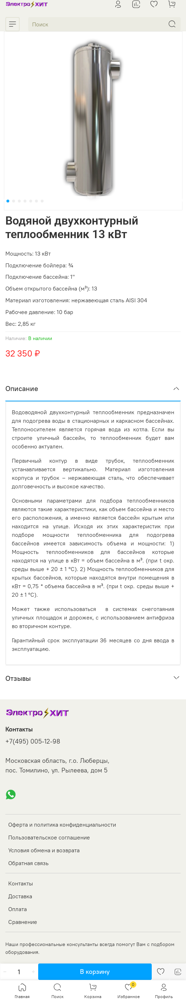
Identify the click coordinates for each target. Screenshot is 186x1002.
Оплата (17, 909)
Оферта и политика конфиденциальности (62, 824)
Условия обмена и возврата (44, 850)
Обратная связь (28, 863)
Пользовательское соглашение (49, 837)
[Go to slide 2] (13, 201)
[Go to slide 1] (7, 201)
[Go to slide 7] (42, 201)
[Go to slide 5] (30, 201)
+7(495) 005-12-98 (32, 741)
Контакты (20, 883)
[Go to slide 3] (19, 201)
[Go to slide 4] (25, 201)
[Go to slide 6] (36, 201)
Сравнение (22, 921)
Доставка (20, 896)
